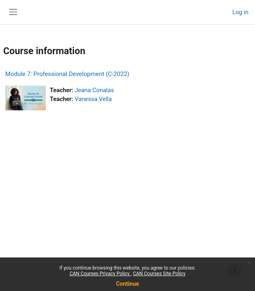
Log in (240, 12)
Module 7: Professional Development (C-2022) (67, 74)
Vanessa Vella (93, 99)
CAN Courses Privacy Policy (100, 273)
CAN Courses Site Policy (159, 273)
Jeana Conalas (94, 90)
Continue (127, 283)
